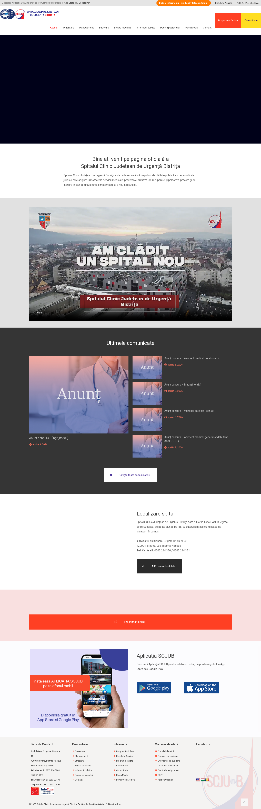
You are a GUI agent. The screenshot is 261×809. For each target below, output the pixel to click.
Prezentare (80, 751)
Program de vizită (124, 761)
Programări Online (228, 20)
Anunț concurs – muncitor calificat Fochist (189, 410)
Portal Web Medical (125, 779)
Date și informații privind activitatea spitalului (183, 3)
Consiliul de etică (166, 751)
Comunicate (251, 20)
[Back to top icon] (244, 802)
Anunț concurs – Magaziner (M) (182, 384)
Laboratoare (122, 765)
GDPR (160, 775)
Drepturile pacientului (168, 765)
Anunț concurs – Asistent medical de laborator (191, 358)
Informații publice (83, 770)
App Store (69, 3)
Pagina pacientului (84, 775)
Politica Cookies (165, 779)
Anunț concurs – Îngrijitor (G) (48, 438)
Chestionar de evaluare (169, 761)
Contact (79, 779)
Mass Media (122, 775)
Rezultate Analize (223, 3)
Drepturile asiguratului (168, 770)
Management (81, 756)
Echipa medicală (83, 765)
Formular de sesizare (168, 756)
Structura (79, 761)
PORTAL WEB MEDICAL (248, 3)
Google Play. (156, 669)
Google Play (84, 3)
